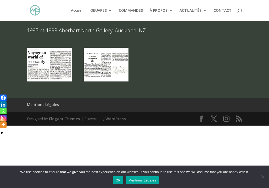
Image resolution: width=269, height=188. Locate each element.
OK (117, 180)
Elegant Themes (64, 118)
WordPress (115, 118)
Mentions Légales (43, 104)
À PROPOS (158, 11)
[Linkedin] (3, 104)
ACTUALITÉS (190, 11)
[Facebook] (3, 98)
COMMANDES (131, 11)
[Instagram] (3, 118)
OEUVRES (98, 11)
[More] (3, 124)
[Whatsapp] (3, 111)
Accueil (77, 11)
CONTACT (223, 11)
